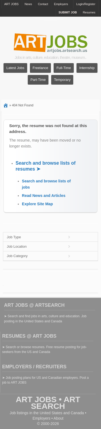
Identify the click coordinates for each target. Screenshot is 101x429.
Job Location (17, 246)
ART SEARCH (55, 402)
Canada (77, 413)
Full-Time (64, 68)
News (28, 4)
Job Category (17, 256)
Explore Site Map (37, 204)
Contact (43, 4)
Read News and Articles (43, 195)
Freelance (40, 68)
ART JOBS (11, 4)
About (59, 418)
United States (51, 413)
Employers (61, 4)
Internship (87, 68)
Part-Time (38, 80)
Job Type (14, 237)
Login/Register (85, 4)
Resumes (89, 12)
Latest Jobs (15, 68)
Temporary (62, 80)
